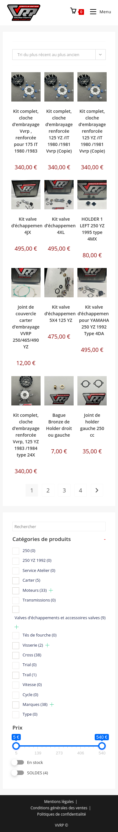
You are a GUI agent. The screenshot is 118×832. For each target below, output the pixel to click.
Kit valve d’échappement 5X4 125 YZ (60, 313)
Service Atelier (39, 570)
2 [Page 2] (48, 490)
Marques (35, 704)
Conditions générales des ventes (59, 808)
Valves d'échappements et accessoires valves (59, 617)
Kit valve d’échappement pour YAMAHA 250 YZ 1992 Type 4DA (93, 320)
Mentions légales (59, 801)
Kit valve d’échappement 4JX (27, 225)
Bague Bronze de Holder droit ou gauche (59, 425)
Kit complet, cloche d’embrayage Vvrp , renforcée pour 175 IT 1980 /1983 (25, 131)
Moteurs (35, 590)
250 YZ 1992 (37, 560)
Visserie (33, 645)
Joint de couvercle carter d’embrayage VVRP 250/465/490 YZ (25, 327)
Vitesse (32, 684)
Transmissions (39, 600)
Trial (30, 664)
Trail (30, 675)
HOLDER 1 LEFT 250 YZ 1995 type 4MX (92, 229)
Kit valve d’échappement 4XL (60, 225)
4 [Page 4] (80, 490)
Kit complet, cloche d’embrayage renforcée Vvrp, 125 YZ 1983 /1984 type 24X (25, 435)
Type (30, 714)
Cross (32, 655)
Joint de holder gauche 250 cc (92, 425)
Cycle (30, 694)
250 (29, 550)
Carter (31, 580)
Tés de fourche (40, 635)
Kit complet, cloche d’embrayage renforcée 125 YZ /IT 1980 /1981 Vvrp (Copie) (59, 131)
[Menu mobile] (98, 12)
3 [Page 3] (64, 490)
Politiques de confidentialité (61, 814)
